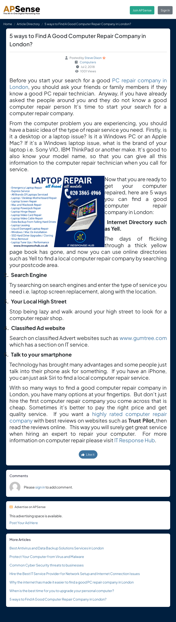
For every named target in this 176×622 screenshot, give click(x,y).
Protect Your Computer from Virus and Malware (46, 556)
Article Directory (28, 24)
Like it (88, 454)
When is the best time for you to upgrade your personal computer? (61, 590)
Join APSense (142, 10)
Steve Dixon (93, 58)
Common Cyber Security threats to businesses (46, 565)
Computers (88, 62)
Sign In (165, 10)
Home (7, 24)
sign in (40, 487)
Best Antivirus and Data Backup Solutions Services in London (56, 548)
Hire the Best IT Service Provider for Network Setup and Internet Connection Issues (74, 573)
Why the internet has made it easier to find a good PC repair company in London (71, 582)
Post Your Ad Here (23, 522)
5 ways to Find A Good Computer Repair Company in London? (57, 599)
